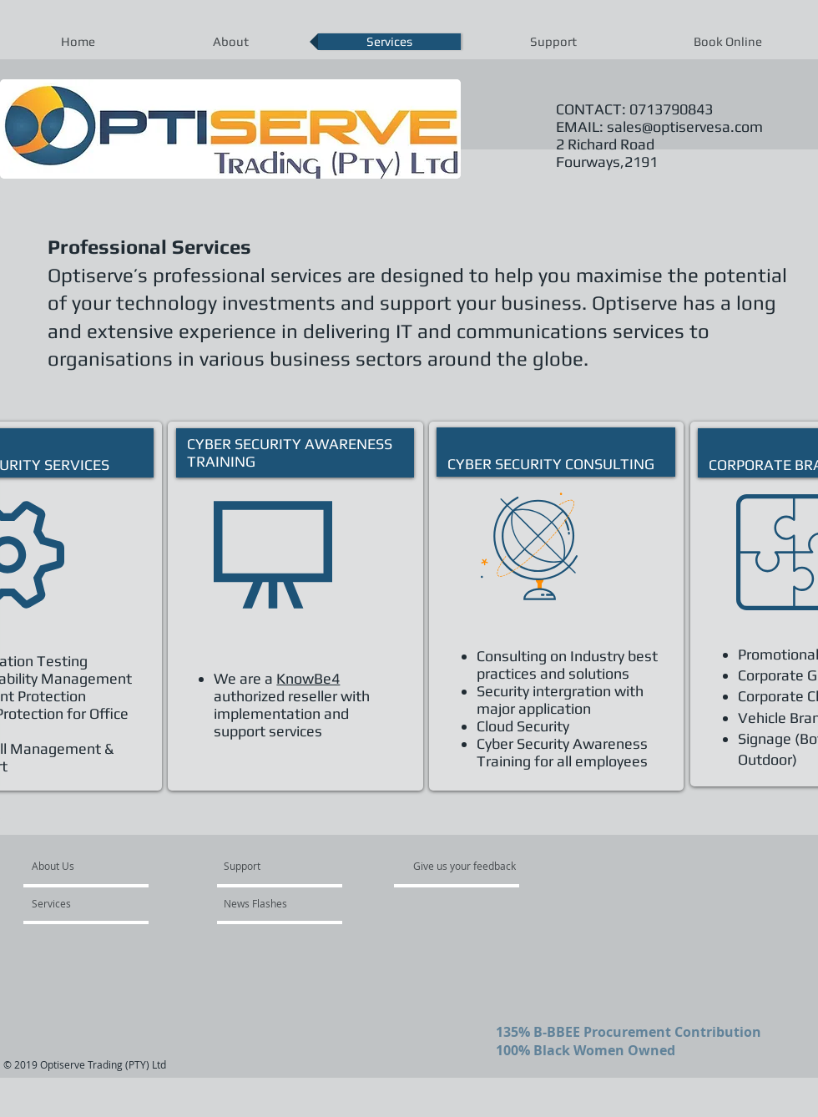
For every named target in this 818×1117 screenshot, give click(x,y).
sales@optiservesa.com (685, 126)
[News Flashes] (272, 903)
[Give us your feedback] (473, 865)
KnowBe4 (308, 678)
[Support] (263, 865)
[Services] (80, 903)
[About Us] (95, 865)
